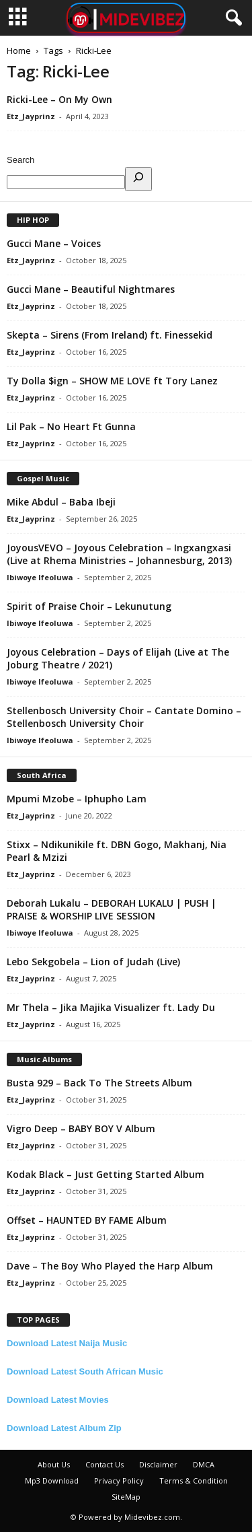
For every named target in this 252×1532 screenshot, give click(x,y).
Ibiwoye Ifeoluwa (40, 577)
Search (20, 160)
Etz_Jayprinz (31, 116)
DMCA (203, 1464)
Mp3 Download (52, 1480)
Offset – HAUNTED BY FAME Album (87, 1220)
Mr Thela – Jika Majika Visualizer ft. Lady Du (111, 1007)
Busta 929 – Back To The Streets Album (99, 1082)
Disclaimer (158, 1464)
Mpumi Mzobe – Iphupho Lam (76, 798)
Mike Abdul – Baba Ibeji (61, 501)
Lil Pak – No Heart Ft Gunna (71, 426)
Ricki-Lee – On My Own (59, 99)
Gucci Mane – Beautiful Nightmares (91, 289)
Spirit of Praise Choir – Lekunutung (89, 606)
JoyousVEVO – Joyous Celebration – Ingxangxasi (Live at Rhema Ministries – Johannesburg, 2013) (119, 554)
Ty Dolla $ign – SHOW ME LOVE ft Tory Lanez (112, 380)
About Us (54, 1464)
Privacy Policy (119, 1480)
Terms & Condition (193, 1480)
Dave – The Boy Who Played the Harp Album (110, 1265)
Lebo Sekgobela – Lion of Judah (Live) (93, 961)
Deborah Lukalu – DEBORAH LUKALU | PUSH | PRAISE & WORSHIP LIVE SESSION (111, 909)
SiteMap (126, 1497)
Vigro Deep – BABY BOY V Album (81, 1128)
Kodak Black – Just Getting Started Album (105, 1174)
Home (19, 50)
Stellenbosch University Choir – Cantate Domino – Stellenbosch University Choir (124, 717)
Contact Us (104, 1464)
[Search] (138, 179)
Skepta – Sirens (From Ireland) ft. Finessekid (109, 334)
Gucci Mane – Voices (54, 243)
